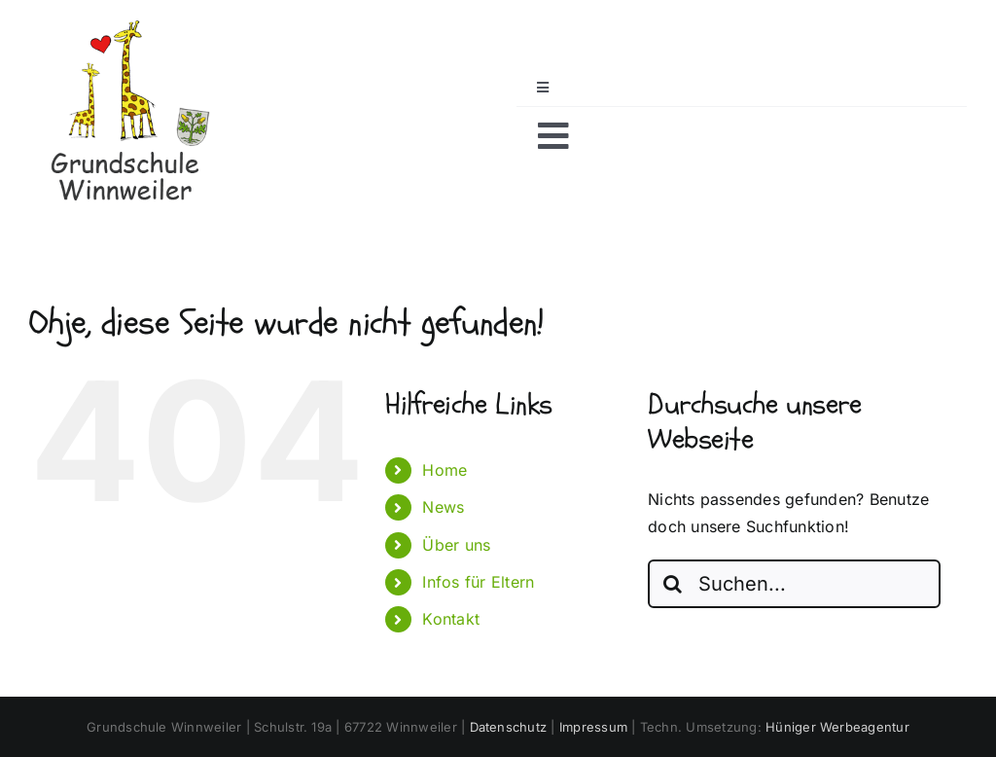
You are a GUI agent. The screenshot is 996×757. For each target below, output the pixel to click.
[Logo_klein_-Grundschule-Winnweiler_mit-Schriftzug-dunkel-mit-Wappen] (126, 27)
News (443, 507)
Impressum (593, 727)
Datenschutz (509, 727)
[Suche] (672, 583)
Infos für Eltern (478, 582)
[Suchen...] (794, 583)
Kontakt (451, 619)
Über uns (456, 545)
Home (444, 470)
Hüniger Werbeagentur (837, 727)
